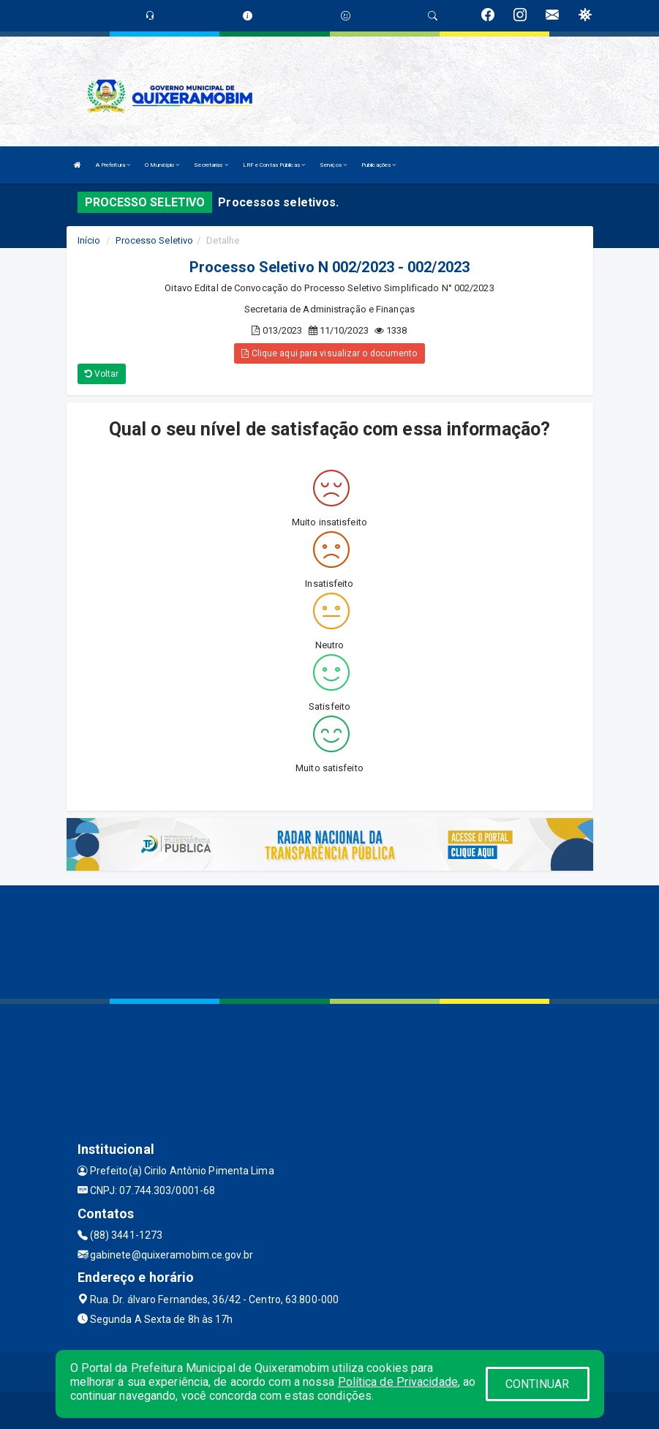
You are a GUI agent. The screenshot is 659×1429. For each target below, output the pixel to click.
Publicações (378, 165)
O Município (162, 165)
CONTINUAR (537, 1384)
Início (89, 240)
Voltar (102, 374)
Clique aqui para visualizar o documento (329, 353)
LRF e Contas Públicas (274, 165)
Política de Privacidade (398, 1382)
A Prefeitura (113, 165)
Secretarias (210, 165)
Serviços (333, 165)
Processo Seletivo (154, 240)
